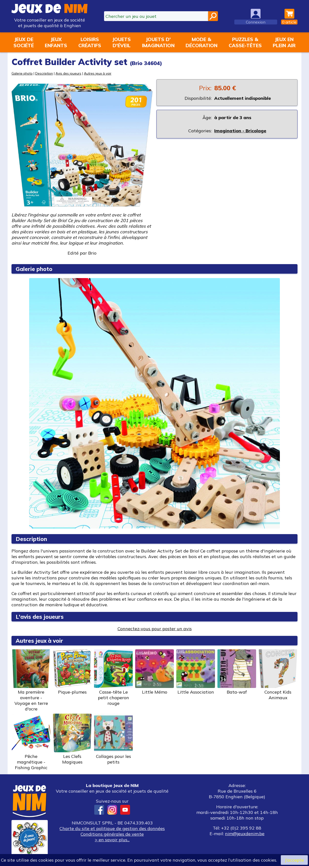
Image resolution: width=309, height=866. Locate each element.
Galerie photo (22, 73)
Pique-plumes (72, 672)
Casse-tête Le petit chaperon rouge (113, 677)
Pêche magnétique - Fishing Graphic (31, 742)
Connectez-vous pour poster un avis (155, 628)
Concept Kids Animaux (278, 674)
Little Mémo (154, 672)
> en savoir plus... (112, 840)
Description (44, 73)
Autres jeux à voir (97, 73)
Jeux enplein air (284, 42)
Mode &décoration (201, 42)
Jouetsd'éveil (121, 42)
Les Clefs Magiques (72, 739)
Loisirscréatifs (89, 42)
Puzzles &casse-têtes (245, 42)
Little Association (195, 672)
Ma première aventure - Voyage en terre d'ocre (31, 680)
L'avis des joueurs (40, 616)
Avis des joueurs (68, 73)
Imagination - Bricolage (240, 131)
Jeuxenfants (56, 42)
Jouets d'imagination (158, 42)
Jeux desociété (23, 42)
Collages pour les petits (113, 739)
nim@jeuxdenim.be (244, 833)
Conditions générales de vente (112, 834)
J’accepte (294, 860)
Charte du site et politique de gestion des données (112, 828)
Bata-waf (236, 672)
